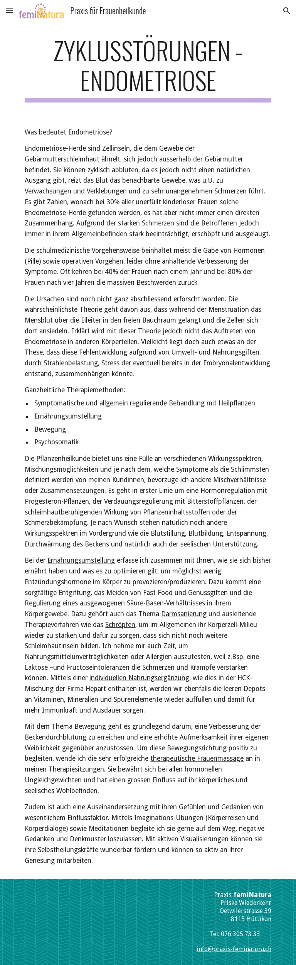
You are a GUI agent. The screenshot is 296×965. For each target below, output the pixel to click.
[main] (148, 69)
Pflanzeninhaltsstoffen (176, 512)
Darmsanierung (184, 614)
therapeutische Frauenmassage (197, 758)
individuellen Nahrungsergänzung (139, 678)
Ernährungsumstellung (81, 560)
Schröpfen (120, 625)
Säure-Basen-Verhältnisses (166, 603)
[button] (9, 10)
